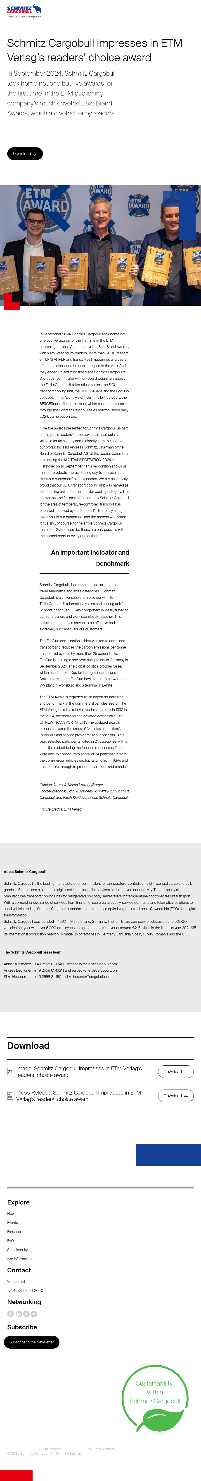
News (11, 1213)
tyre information (19, 1259)
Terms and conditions (60, 1449)
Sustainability (17, 1249)
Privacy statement (101, 1449)
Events (12, 1222)
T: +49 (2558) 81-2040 (25, 1290)
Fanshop (14, 1231)
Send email (16, 1281)
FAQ (10, 1240)
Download (22, 153)
